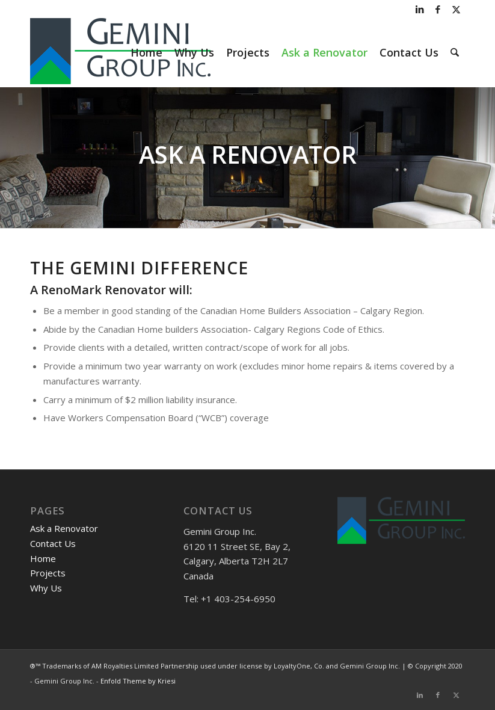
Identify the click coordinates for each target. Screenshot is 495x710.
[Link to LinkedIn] (420, 9)
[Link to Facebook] (438, 9)
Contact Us (53, 543)
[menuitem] (146, 52)
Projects (48, 573)
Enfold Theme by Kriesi (138, 680)
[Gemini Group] (120, 52)
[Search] (454, 52)
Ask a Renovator (64, 528)
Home (43, 558)
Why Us (46, 588)
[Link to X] (456, 9)
